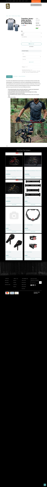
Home (7, 1)
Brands (14, 1)
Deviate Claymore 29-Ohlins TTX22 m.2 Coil (14, 170)
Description (9, 76)
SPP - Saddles (8, 252)
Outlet (26, 1)
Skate (20, 1)
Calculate (31, 62)
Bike (17, 1)
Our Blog (14, 282)
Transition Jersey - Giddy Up (16, 15)
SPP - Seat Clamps (28, 252)
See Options (14, 177)
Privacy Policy (24, 282)
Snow (23, 1)
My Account (6, 280)
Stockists (14, 286)
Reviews (22, 76)
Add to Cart (31, 44)
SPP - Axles (27, 197)
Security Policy (24, 286)
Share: (23, 25)
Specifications (15, 76)
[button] (45, 485)
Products (10, 1)
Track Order (7, 282)
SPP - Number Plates (29, 225)
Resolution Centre (7, 284)
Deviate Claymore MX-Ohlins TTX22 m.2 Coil (33, 170)
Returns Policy (24, 284)
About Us (14, 280)
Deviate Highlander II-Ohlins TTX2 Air (12, 197)
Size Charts (23, 288)
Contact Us (15, 284)
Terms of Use (24, 280)
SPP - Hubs (8, 225)
